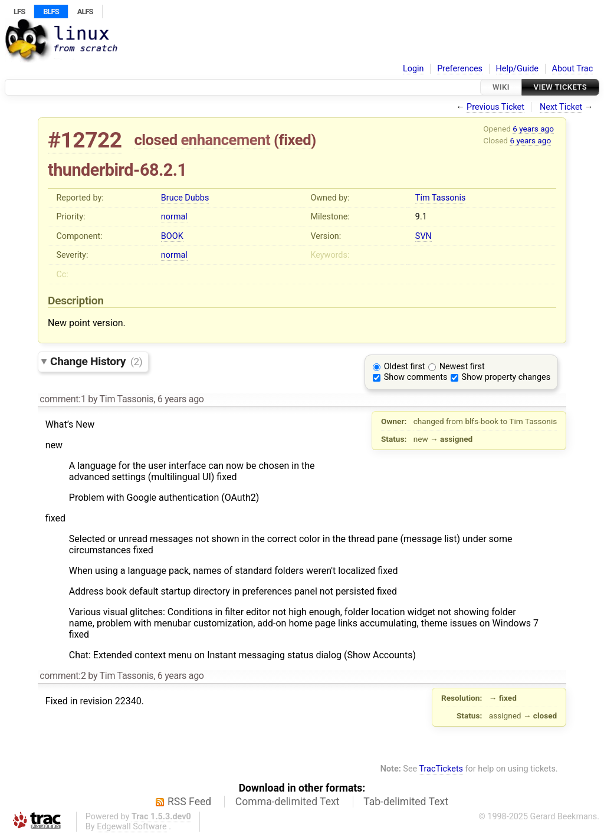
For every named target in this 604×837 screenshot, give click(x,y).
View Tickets (560, 87)
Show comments (416, 377)
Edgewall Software (132, 827)
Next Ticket (561, 107)
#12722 (85, 140)
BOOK (172, 236)
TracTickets (441, 769)
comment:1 (63, 399)
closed (155, 140)
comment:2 (63, 675)
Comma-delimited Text (287, 802)
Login (413, 69)
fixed (295, 140)
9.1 (421, 217)
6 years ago (533, 128)
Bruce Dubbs (185, 198)
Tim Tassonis (440, 198)
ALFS (85, 11)
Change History (96, 361)
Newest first (462, 367)
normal (174, 217)
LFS (19, 11)
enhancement (226, 140)
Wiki (501, 87)
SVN (423, 236)
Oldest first (404, 367)
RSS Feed (189, 802)
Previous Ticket (495, 107)
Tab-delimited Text (405, 802)
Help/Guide (517, 69)
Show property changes (506, 377)
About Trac (572, 69)
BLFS (50, 11)
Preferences (459, 69)
